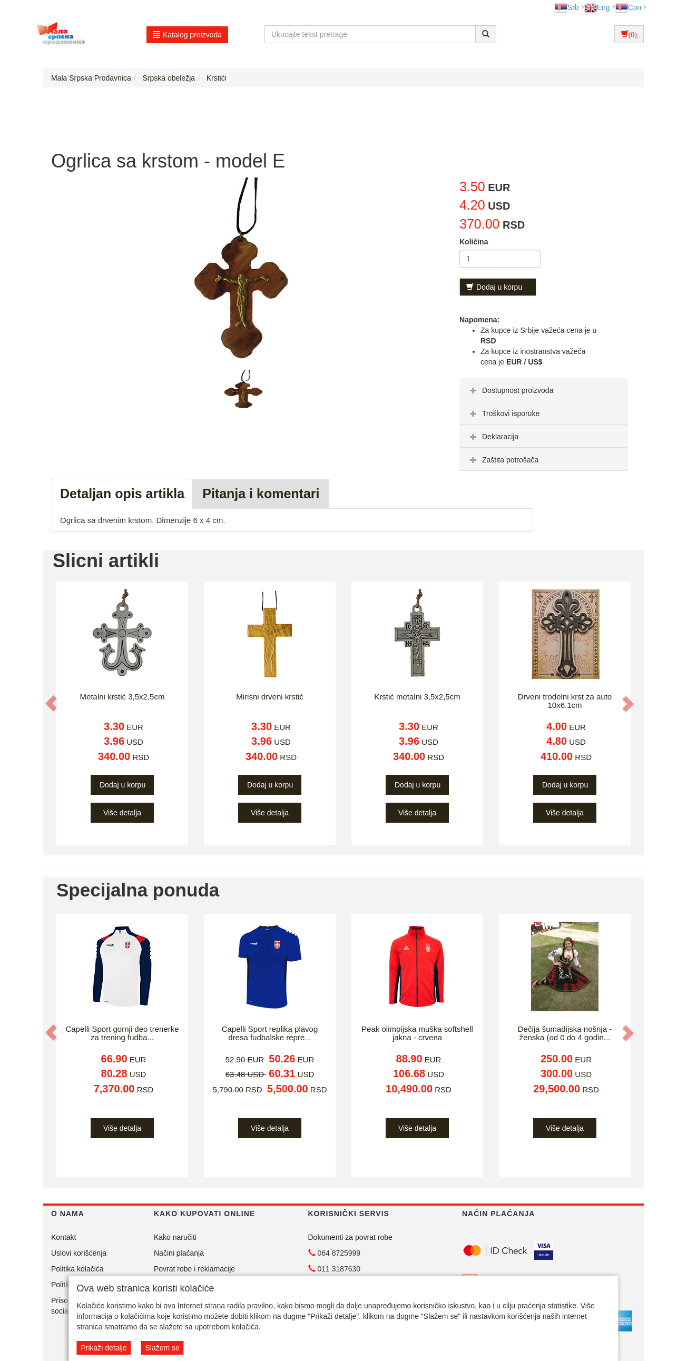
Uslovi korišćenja (78, 1253)
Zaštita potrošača (502, 460)
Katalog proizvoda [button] (187, 35)
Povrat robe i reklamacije (194, 1269)
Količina (473, 242)
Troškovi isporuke (503, 413)
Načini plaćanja (179, 1253)
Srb (567, 7)
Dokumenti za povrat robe (350, 1237)
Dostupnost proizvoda (510, 390)
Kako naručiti (175, 1237)
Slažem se (162, 1348)
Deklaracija (492, 436)
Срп (628, 7)
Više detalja (122, 812)
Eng (597, 7)
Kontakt (63, 1237)
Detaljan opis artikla (122, 493)
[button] (52, 703)
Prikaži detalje (103, 1348)
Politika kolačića (77, 1269)
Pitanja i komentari (260, 493)
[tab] (543, 389)
